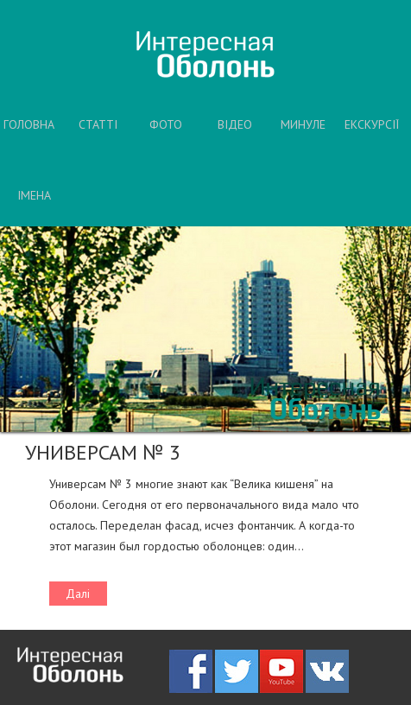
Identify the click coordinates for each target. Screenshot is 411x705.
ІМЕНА (34, 195)
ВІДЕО (235, 124)
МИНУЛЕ (303, 124)
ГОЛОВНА (28, 124)
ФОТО (165, 124)
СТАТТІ (98, 124)
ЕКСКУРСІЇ (372, 124)
